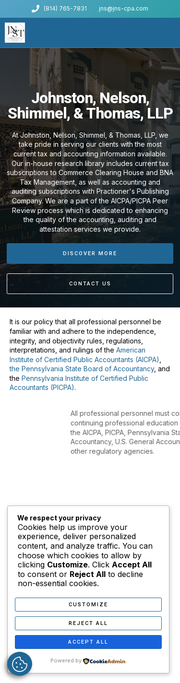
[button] (172, 33)
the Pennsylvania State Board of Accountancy (82, 369)
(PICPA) (62, 387)
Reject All (88, 623)
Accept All (88, 642)
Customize (88, 604)
